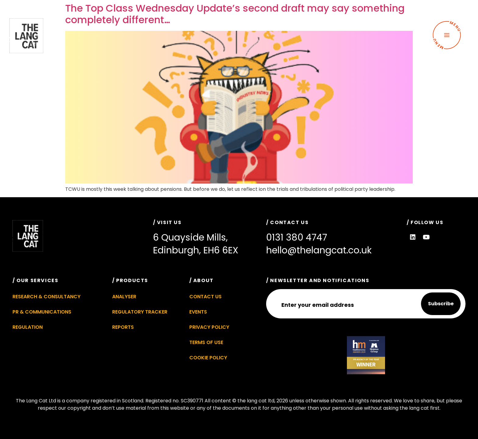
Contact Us (205, 296)
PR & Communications (41, 311)
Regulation (27, 327)
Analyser (124, 296)
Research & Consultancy (46, 296)
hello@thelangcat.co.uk (319, 250)
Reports (123, 327)
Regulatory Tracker (139, 311)
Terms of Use (206, 342)
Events (198, 311)
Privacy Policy (209, 327)
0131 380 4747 (296, 237)
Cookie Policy (208, 357)
